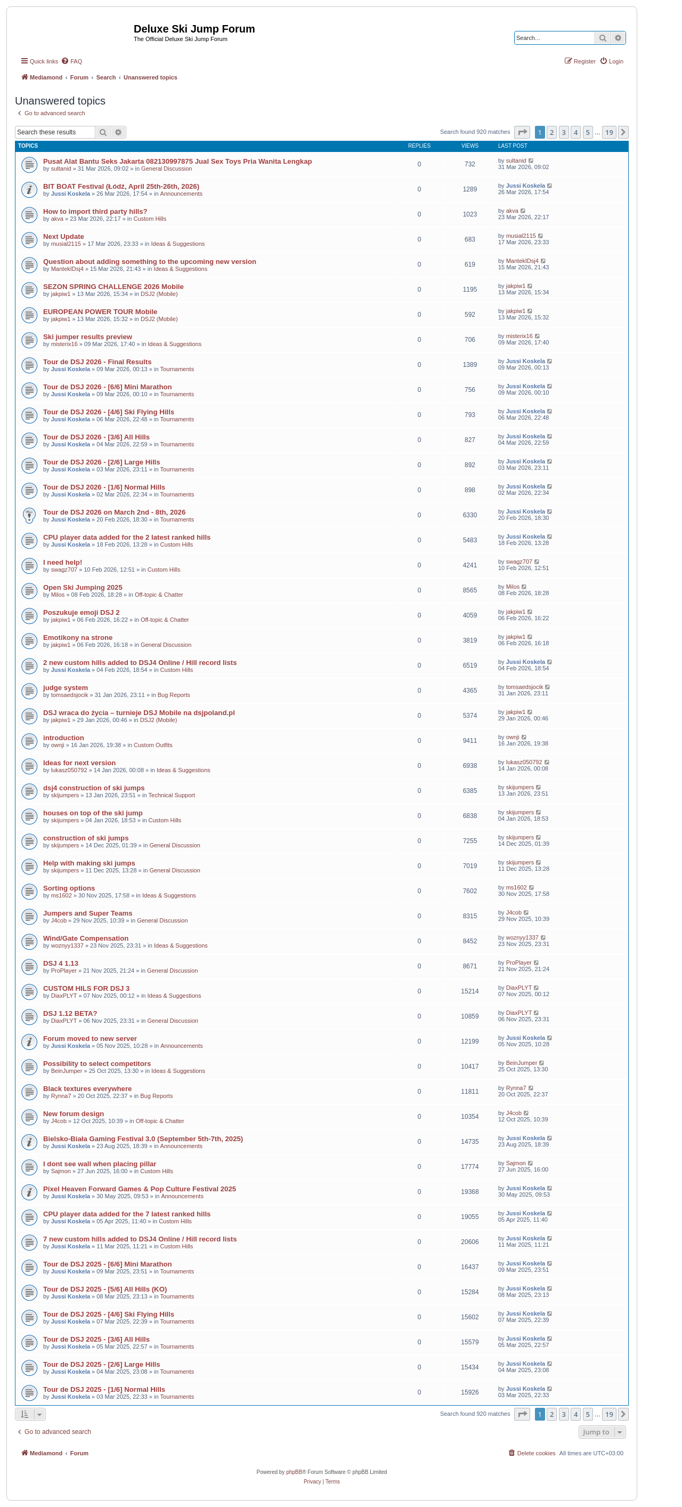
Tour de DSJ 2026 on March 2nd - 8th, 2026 (114, 512)
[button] (522, 132)
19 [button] (609, 132)
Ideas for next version (79, 763)
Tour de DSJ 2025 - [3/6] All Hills (96, 1339)
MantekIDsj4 (67, 269)
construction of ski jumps (85, 838)
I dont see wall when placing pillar (100, 1164)
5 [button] (588, 132)
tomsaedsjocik (69, 695)
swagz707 (64, 569)
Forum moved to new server (90, 1039)
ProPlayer (64, 970)
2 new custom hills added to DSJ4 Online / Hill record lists (140, 663)
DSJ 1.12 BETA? (70, 1013)
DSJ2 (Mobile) (159, 294)
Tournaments (177, 369)
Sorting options (69, 888)
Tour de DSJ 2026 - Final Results (97, 362)
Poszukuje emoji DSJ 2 (81, 612)
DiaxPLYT (64, 995)
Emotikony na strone (77, 638)
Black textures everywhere (87, 1089)
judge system (65, 688)
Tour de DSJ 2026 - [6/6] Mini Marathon (107, 387)
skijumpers (65, 795)
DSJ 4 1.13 (60, 963)
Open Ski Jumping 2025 (83, 587)
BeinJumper (67, 1071)
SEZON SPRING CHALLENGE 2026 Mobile (113, 287)
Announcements (181, 193)
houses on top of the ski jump (93, 813)
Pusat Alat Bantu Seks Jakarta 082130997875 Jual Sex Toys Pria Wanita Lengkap (177, 161)
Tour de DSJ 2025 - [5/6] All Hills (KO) (105, 1289)
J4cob (59, 920)
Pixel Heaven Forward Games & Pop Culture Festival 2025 (139, 1189)
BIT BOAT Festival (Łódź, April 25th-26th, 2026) (121, 186)
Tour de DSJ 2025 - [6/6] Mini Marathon (107, 1264)
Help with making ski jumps (89, 863)
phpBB (294, 1472)
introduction (63, 738)
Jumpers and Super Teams (88, 913)
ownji (57, 745)
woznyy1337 (67, 945)
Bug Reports (174, 695)
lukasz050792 (69, 770)
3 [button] (564, 132)
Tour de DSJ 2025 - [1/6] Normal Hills (104, 1389)
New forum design (73, 1114)
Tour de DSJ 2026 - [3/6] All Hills (96, 437)
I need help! (62, 562)
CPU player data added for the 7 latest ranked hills (126, 1214)
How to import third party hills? (95, 211)
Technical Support (172, 795)
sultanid (61, 168)
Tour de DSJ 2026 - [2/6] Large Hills (101, 462)
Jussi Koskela (70, 193)
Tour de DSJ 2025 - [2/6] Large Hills (101, 1364)
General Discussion (166, 168)
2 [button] (552, 132)
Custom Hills (149, 218)
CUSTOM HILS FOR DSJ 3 (86, 988)
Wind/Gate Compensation (85, 938)
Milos (58, 594)
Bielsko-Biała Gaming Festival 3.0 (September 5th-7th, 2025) (143, 1139)
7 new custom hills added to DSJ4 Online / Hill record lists (140, 1239)
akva (57, 218)
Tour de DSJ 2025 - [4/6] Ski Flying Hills (108, 1314)
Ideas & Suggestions (178, 244)
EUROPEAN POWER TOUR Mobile (100, 312)
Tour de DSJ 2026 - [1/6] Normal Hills (104, 487)
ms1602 (61, 895)
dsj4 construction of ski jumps (94, 788)
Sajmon (61, 1171)
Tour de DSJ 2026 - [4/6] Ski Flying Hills (108, 412)
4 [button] (576, 132)
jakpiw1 (61, 294)
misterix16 (64, 344)
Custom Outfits (153, 745)
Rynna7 (61, 1096)
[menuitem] (71, 61)
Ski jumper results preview (87, 337)
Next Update (63, 237)
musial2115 (66, 244)
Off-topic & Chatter (159, 594)
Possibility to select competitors (97, 1064)
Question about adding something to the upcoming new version (149, 262)
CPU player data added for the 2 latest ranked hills (126, 537)
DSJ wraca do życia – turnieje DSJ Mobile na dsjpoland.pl (139, 713)
